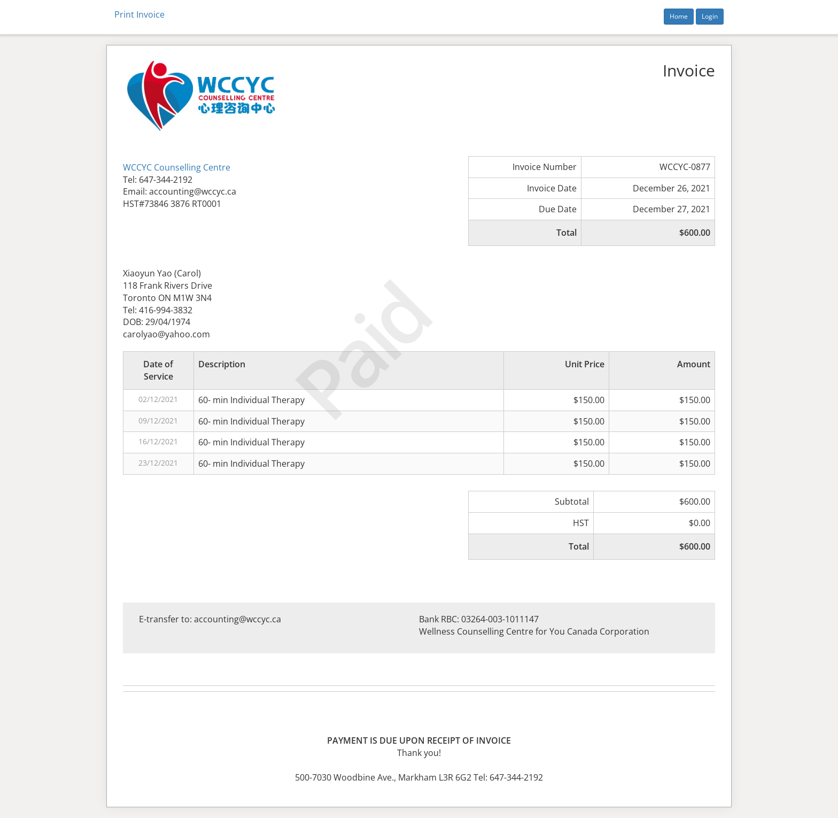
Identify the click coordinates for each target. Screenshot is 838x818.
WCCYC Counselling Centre (176, 167)
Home (679, 16)
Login (710, 16)
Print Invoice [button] (139, 14)
